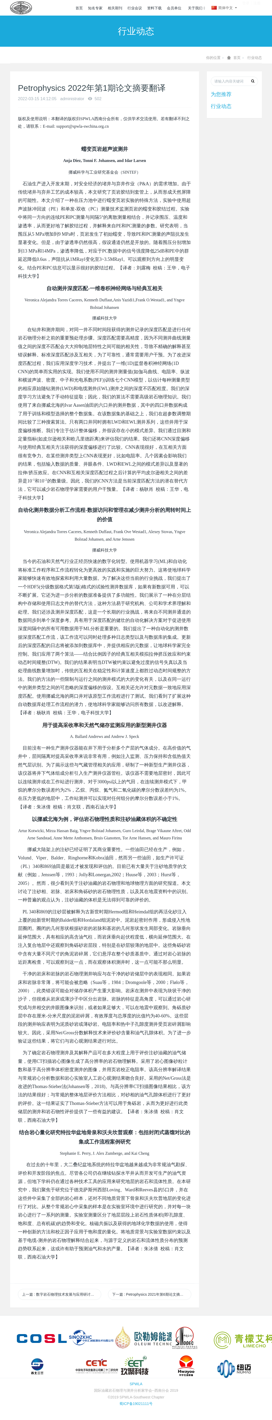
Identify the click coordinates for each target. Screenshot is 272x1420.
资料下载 (154, 8)
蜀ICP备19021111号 (136, 1404)
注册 (257, 7)
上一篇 (61, 1294)
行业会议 (134, 8)
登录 (245, 7)
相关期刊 (115, 8)
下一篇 (151, 1294)
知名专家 (95, 8)
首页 (79, 8)
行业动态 (254, 58)
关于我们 (196, 8)
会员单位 (174, 8)
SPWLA (136, 1384)
